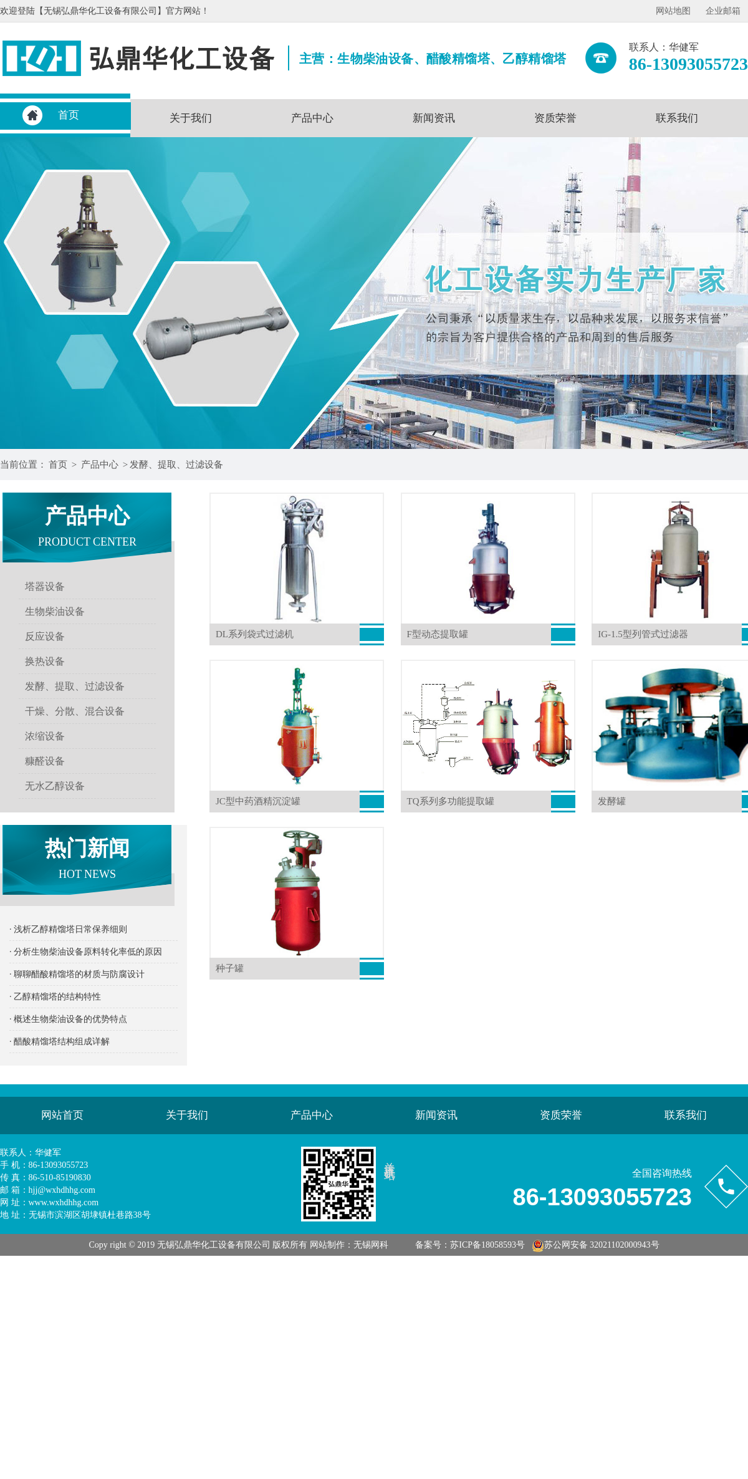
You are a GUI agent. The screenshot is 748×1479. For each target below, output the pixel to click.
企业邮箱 (723, 11)
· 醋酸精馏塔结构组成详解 (59, 1041)
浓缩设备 (45, 736)
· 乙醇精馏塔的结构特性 (55, 996)
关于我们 (191, 118)
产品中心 (312, 118)
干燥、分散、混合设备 (75, 711)
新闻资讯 (434, 118)
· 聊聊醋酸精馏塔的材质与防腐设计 (77, 974)
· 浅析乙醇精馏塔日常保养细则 (68, 929)
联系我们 (677, 118)
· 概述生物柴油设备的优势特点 (68, 1019)
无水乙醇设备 (55, 786)
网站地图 (673, 11)
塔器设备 (45, 586)
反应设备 (45, 636)
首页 (68, 115)
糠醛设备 (45, 761)
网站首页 (62, 1115)
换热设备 (45, 661)
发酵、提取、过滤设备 (176, 465)
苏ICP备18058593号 (487, 1245)
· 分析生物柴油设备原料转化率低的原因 (85, 951)
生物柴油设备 (55, 611)
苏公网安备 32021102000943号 (595, 1245)
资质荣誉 (555, 118)
